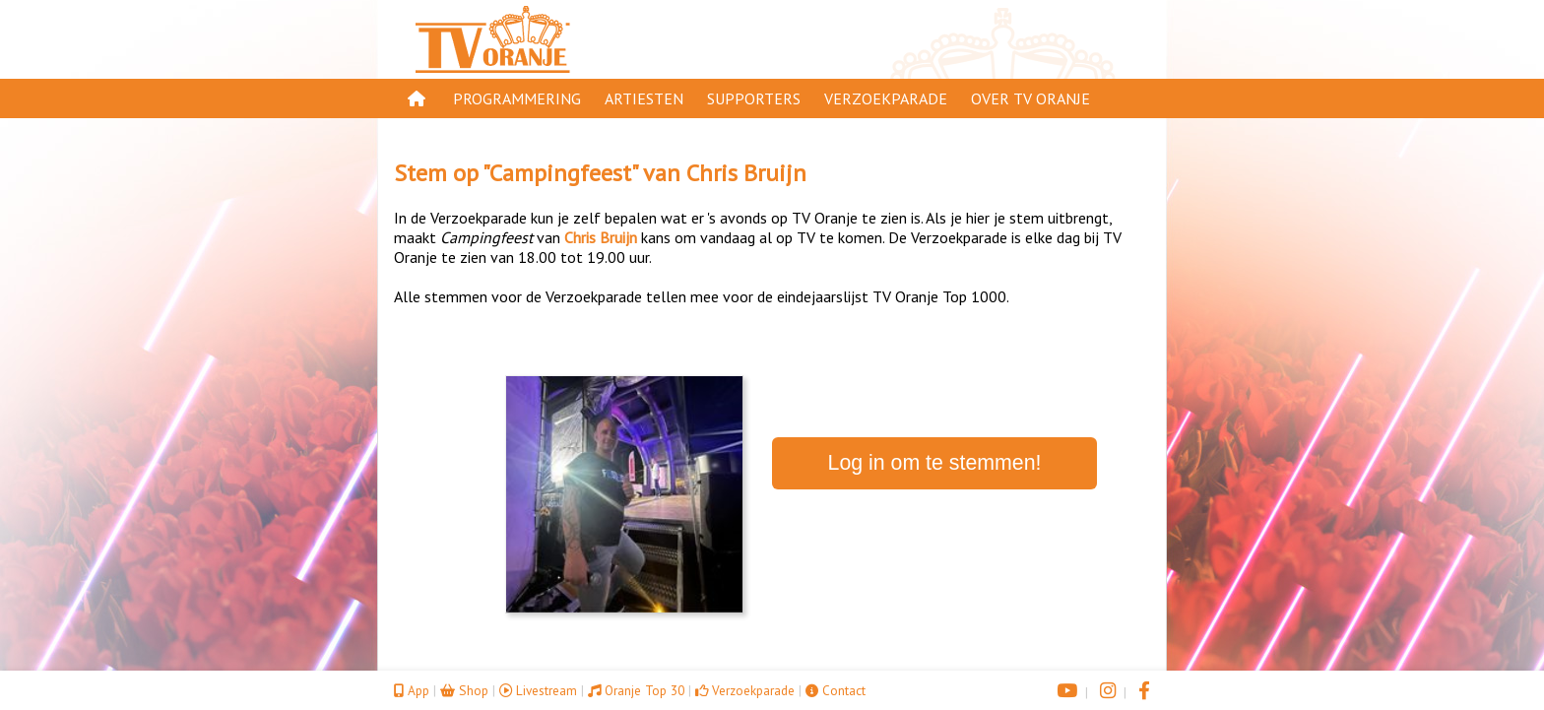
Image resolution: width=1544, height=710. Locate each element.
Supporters (754, 98)
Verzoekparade (885, 98)
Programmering (517, 98)
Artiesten (644, 98)
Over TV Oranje (1030, 98)
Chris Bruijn (746, 173)
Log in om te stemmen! (935, 463)
